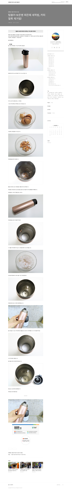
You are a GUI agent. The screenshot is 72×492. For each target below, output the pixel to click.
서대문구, (48, 94)
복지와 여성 (51, 61)
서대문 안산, (49, 98)
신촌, (61, 94)
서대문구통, (52, 94)
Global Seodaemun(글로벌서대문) (55, 85)
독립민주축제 (51, 82)
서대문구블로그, (56, 98)
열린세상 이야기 (52, 71)
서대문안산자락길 (52, 78)
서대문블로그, (49, 95)
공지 (48, 68)
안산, (53, 95)
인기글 (52, 102)
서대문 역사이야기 (52, 75)
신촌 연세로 (51, 80)
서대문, (56, 94)
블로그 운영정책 (10, 484)
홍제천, (53, 98)
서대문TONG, (56, 95)
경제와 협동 (51, 59)
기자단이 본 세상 (52, 72)
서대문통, (58, 94)
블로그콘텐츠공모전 (52, 84)
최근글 (48, 102)
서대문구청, (59, 97)
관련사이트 (58, 484)
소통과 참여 (51, 66)
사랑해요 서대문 (51, 55)
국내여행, (56, 92)
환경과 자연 (51, 58)
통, (47, 92)
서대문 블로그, (55, 97)
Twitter (53, 113)
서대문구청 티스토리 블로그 (14, 2)
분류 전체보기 (50, 53)
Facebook (49, 113)
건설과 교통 (51, 62)
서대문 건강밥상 (52, 74)
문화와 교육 (51, 57)
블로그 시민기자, (49, 97)
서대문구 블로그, (61, 95)
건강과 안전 (51, 65)
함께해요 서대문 (51, 70)
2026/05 (55, 125)
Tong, (62, 97)
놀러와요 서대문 (50, 77)
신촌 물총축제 (51, 81)
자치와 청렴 (51, 63)
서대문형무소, (60, 92)
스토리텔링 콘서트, (51, 92)
